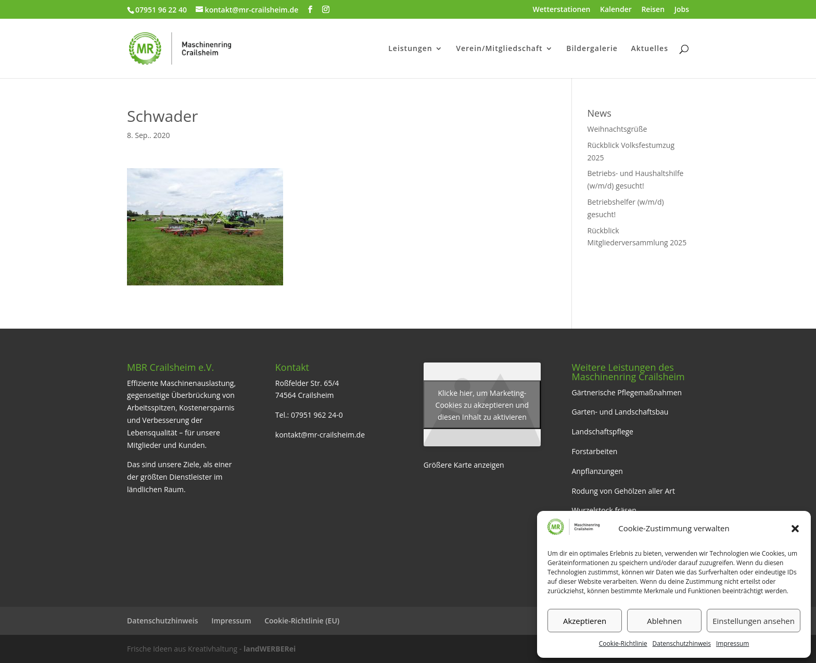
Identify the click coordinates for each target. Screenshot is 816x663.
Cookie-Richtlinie (623, 643)
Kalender (616, 10)
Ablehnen (664, 621)
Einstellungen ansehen (753, 621)
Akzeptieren (584, 621)
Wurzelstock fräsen (603, 510)
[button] (795, 528)
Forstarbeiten (594, 451)
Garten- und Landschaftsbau (619, 412)
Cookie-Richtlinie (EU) (301, 621)
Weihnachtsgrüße (617, 129)
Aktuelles (649, 49)
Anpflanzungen (596, 471)
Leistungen (410, 49)
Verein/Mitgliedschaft (499, 49)
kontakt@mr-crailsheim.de (320, 435)
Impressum (732, 643)
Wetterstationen (562, 10)
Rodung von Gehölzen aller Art (623, 491)
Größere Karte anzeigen (464, 465)
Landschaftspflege (602, 431)
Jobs (681, 10)
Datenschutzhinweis (682, 643)
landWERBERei (270, 649)
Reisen (653, 10)
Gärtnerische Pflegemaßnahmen (626, 392)
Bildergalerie (592, 49)
